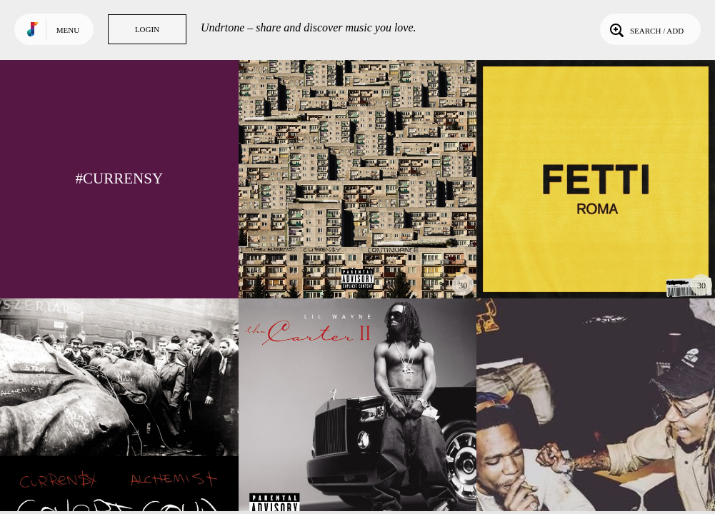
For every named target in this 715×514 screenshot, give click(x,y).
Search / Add (645, 29)
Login (147, 29)
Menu (67, 30)
